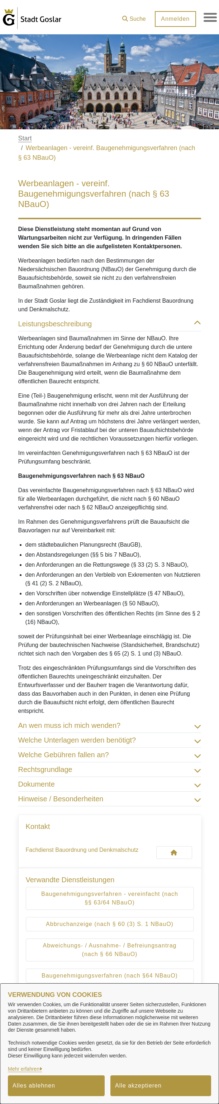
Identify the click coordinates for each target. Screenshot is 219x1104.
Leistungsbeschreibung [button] (109, 324)
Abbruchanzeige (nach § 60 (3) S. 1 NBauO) (109, 924)
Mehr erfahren (23, 1069)
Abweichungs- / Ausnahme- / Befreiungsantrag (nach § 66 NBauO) (110, 949)
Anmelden (174, 19)
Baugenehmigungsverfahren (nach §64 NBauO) (110, 976)
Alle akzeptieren (138, 1086)
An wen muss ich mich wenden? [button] (109, 725)
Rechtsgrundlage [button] (109, 769)
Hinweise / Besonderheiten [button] (109, 799)
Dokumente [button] (109, 784)
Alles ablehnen (34, 1086)
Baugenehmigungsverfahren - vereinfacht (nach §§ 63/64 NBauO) (109, 898)
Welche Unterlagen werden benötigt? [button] (109, 740)
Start (25, 138)
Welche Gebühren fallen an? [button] (109, 754)
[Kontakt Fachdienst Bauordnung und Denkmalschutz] (174, 852)
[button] (133, 16)
